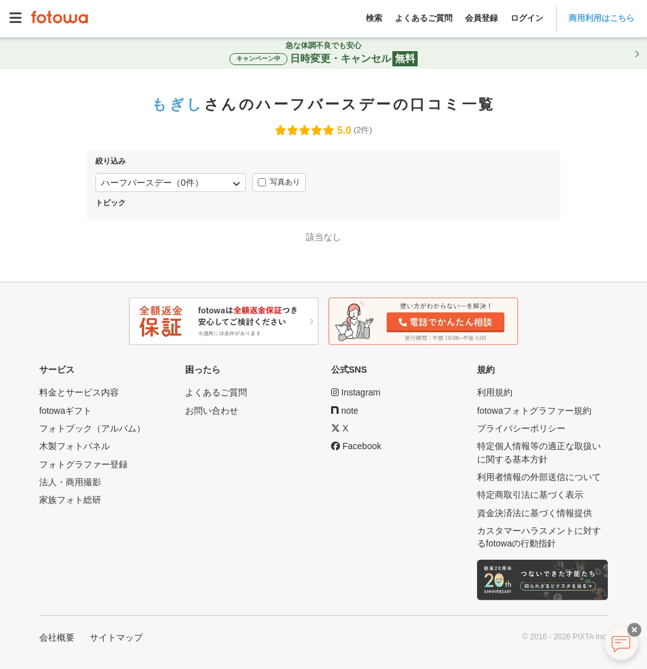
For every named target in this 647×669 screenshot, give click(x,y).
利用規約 (494, 392)
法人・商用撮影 (70, 482)
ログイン (527, 18)
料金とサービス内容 (79, 392)
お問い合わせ (211, 411)
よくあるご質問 (423, 18)
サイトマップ (116, 637)
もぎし (177, 104)
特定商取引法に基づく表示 (530, 495)
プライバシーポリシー (521, 428)
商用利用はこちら (601, 18)
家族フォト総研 (70, 500)
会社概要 (57, 637)
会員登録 (481, 18)
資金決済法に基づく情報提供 (534, 513)
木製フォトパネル (74, 446)
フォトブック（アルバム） (92, 428)
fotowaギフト (65, 411)
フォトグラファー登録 (83, 464)
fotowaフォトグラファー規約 (534, 411)
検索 (374, 18)
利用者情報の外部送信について (539, 477)
